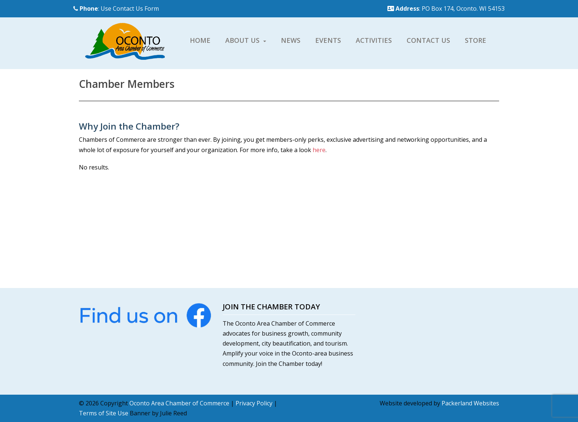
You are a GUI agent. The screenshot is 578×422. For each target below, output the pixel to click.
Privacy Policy (254, 403)
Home (200, 40)
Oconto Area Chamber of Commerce (179, 403)
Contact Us (428, 40)
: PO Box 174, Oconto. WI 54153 (446, 8)
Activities (374, 40)
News (290, 40)
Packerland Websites (470, 403)
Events (328, 40)
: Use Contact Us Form (116, 8)
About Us (242, 40)
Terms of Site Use (103, 413)
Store (475, 40)
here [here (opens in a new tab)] (319, 150)
